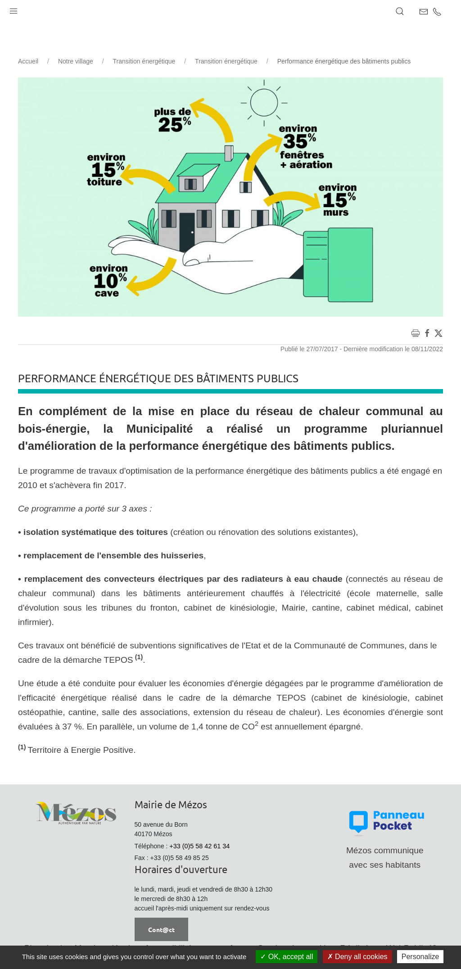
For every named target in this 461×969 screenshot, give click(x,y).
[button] (13, 9)
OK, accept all (286, 956)
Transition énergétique (144, 61)
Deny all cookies (357, 956)
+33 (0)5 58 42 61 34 (199, 846)
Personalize (420, 956)
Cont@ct (161, 929)
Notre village (75, 61)
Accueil (28, 61)
